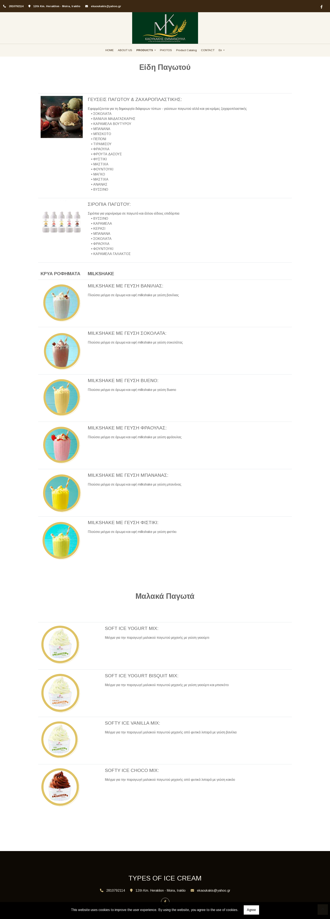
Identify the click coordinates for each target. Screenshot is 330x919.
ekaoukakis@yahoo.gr (106, 6)
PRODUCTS (145, 50)
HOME (109, 50)
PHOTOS (166, 50)
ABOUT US (125, 50)
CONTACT (207, 50)
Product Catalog (186, 50)
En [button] (221, 50)
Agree (251, 910)
